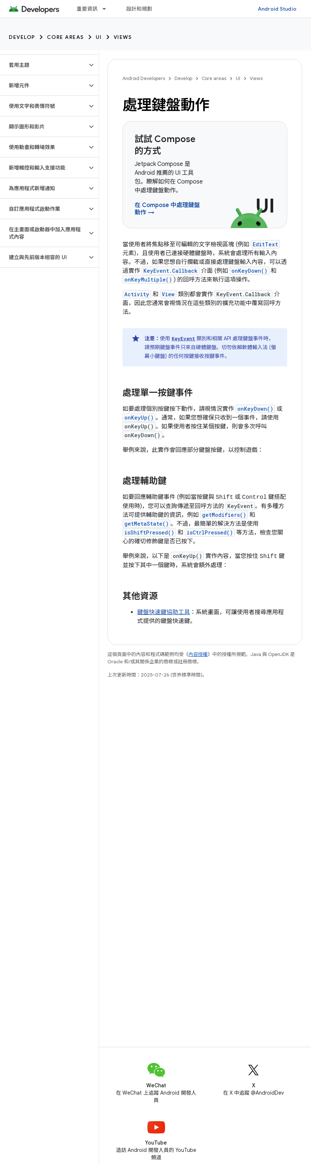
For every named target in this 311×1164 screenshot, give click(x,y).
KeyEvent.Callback (170, 270)
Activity (136, 294)
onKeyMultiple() (148, 279)
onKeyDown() (249, 270)
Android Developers (143, 78)
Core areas (65, 37)
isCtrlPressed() (210, 532)
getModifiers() (224, 514)
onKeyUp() (139, 417)
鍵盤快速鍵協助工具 (163, 612)
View (168, 294)
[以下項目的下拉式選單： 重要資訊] (107, 9)
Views (123, 37)
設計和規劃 (139, 9)
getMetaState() (146, 523)
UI (99, 37)
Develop (22, 37)
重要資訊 (87, 9)
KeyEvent (183, 338)
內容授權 (198, 654)
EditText (265, 244)
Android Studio (277, 9)
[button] (43, 65)
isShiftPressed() (149, 532)
